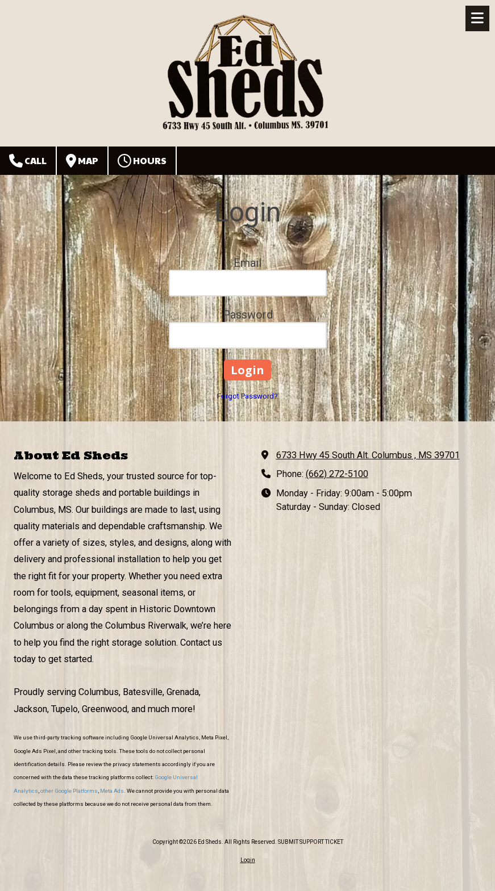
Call (28, 161)
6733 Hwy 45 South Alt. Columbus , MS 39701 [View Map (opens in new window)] (368, 455)
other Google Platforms (69, 791)
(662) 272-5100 (337, 473)
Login (247, 860)
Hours (142, 161)
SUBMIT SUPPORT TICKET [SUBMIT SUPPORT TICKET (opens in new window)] (310, 842)
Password (248, 314)
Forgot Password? (247, 396)
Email (247, 263)
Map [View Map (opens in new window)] (82, 161)
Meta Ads (112, 791)
